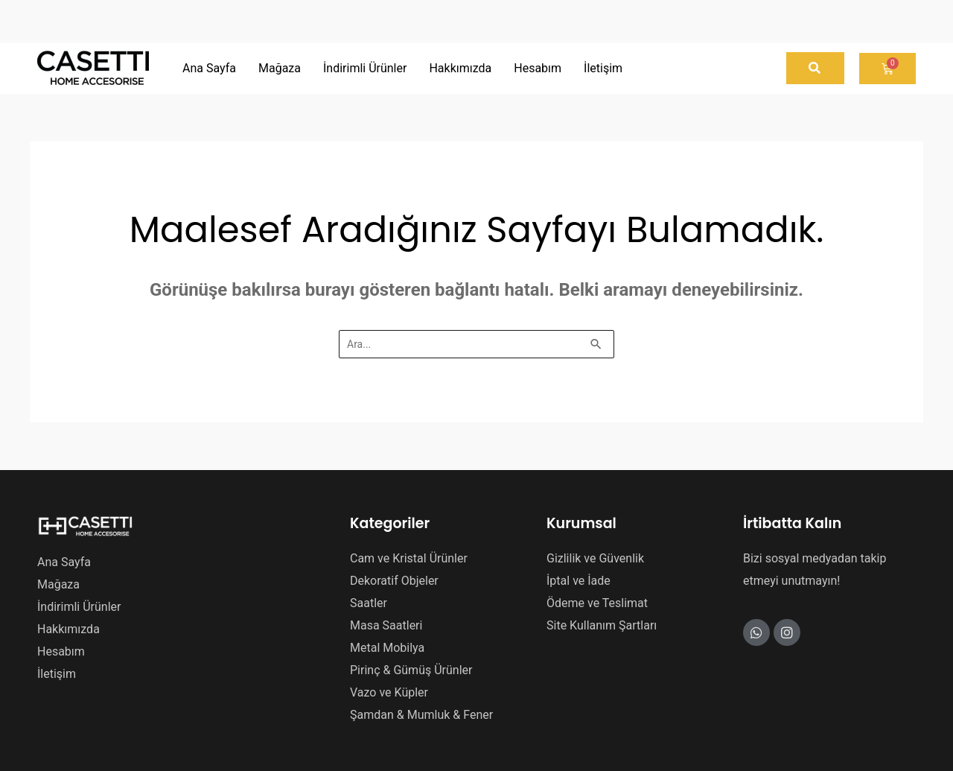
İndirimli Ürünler (79, 607)
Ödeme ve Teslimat (597, 603)
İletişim (56, 674)
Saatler (368, 603)
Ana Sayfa (64, 562)
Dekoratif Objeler (394, 581)
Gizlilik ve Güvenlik (595, 558)
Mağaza (58, 584)
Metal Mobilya (387, 648)
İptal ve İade (578, 581)
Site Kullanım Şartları (601, 625)
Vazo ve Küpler (389, 692)
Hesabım (61, 651)
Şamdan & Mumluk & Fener (421, 715)
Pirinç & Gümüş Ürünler (411, 670)
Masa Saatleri (386, 625)
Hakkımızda (68, 629)
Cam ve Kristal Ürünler (409, 558)
